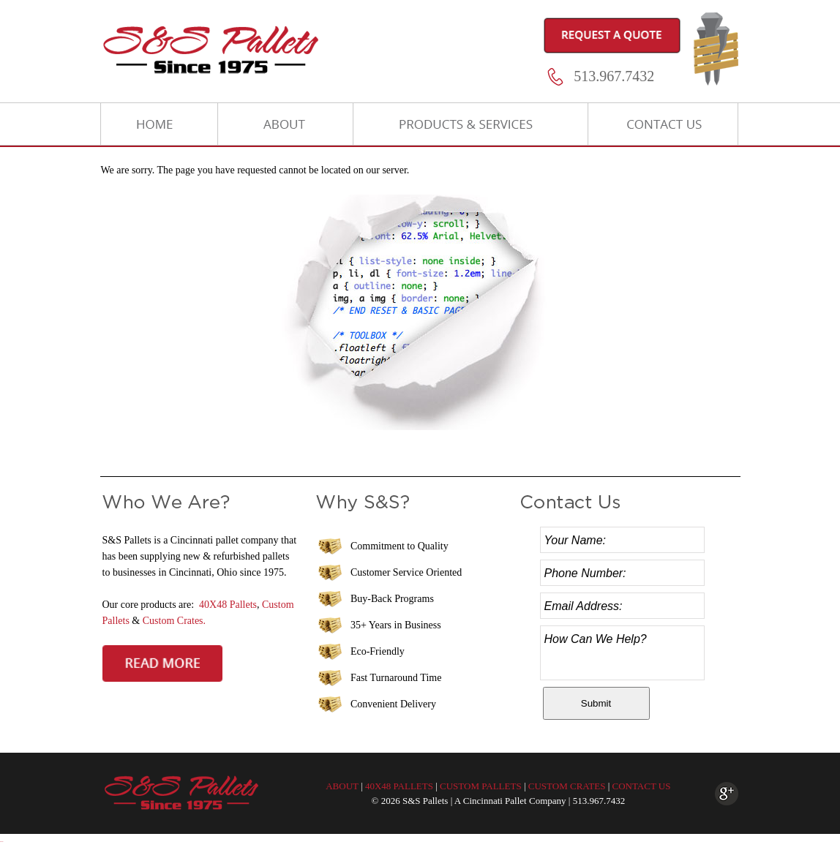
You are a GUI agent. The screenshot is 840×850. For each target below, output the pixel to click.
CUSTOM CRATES (567, 786)
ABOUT (342, 786)
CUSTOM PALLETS (481, 786)
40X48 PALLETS (399, 786)
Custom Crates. (174, 620)
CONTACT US (641, 786)
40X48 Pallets (228, 604)
